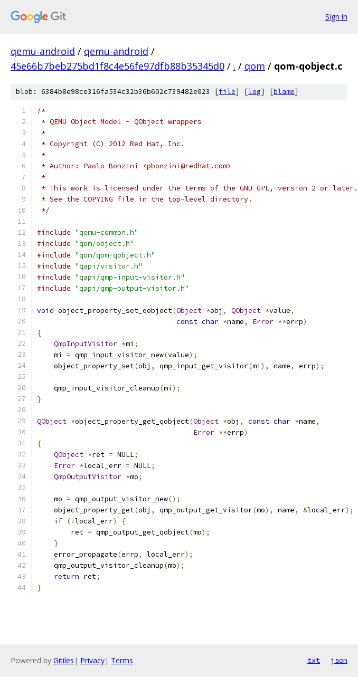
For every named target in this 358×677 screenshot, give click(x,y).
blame (284, 91)
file (227, 91)
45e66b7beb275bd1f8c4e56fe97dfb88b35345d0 (117, 66)
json (339, 660)
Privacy (92, 660)
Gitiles (63, 660)
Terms (122, 660)
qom (254, 66)
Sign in (336, 17)
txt (313, 660)
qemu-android (43, 51)
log (254, 91)
